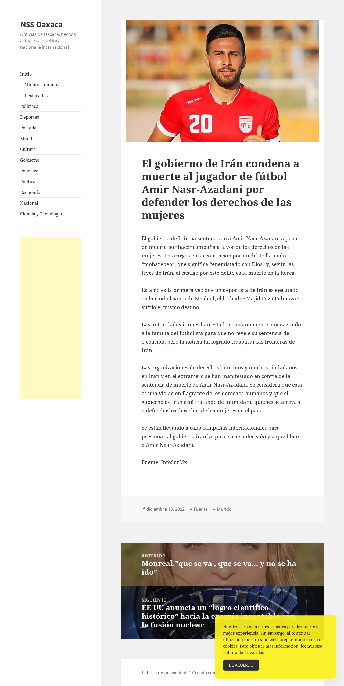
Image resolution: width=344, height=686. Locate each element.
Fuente (201, 509)
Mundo (27, 139)
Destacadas (36, 95)
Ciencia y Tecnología (41, 214)
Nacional (29, 203)
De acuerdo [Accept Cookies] (241, 668)
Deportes (29, 117)
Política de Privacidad (243, 656)
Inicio (26, 74)
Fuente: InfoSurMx (164, 462)
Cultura (28, 149)
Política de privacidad (164, 673)
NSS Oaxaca (41, 24)
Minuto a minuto (41, 85)
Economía (30, 192)
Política (27, 182)
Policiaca (29, 106)
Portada (28, 128)
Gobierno (29, 160)
